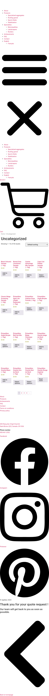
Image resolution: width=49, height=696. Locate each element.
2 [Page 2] (21, 393)
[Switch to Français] (28, 43)
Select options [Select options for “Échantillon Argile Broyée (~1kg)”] (5, 345)
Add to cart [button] (5, 274)
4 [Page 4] (26, 393)
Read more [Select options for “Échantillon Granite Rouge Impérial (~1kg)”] (41, 379)
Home (3, 234)
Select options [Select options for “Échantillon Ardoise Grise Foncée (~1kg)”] (29, 308)
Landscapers (12, 29)
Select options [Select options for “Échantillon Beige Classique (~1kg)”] (29, 347)
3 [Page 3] (24, 393)
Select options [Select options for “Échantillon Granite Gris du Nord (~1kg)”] (17, 382)
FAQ (5, 36)
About (6, 11)
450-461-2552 (5, 432)
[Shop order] (36, 245)
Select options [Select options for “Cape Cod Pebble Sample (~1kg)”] (41, 275)
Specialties (8, 25)
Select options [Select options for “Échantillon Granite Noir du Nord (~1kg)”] (29, 382)
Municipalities (13, 27)
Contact (6, 39)
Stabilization (12, 22)
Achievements (9, 34)
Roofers (10, 32)
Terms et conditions (7, 408)
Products (7, 13)
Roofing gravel (13, 18)
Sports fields (12, 20)
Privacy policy (5, 411)
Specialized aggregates (16, 15)
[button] (24, 94)
